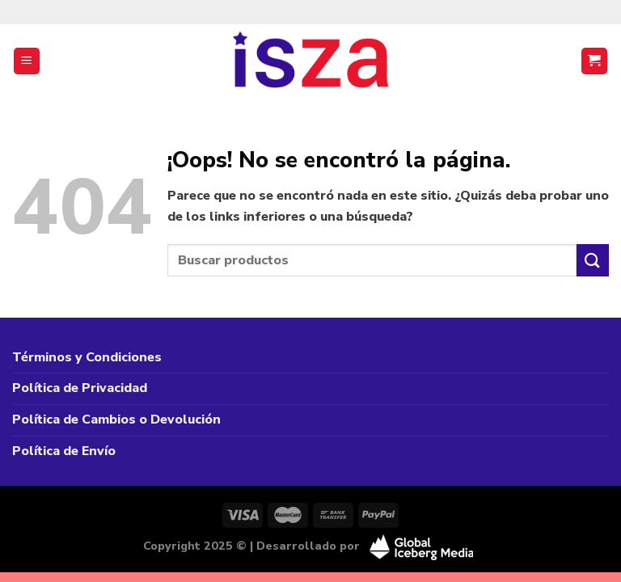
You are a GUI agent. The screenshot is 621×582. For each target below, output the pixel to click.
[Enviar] (593, 260)
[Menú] (27, 61)
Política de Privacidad (79, 388)
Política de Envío (64, 451)
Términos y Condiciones (87, 357)
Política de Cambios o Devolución (116, 419)
